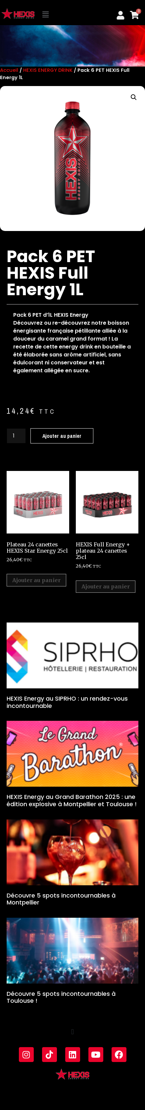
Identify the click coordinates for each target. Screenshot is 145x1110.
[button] (46, 15)
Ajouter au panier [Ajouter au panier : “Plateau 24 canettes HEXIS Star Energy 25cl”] (36, 580)
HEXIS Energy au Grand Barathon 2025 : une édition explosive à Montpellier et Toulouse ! (72, 800)
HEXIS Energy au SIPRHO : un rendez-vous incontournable (67, 702)
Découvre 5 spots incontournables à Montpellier (61, 899)
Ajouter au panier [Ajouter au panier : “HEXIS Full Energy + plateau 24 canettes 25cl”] (105, 586)
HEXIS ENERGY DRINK (47, 70)
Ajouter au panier (61, 435)
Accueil (9, 70)
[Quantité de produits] (16, 435)
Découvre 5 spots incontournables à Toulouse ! (61, 997)
